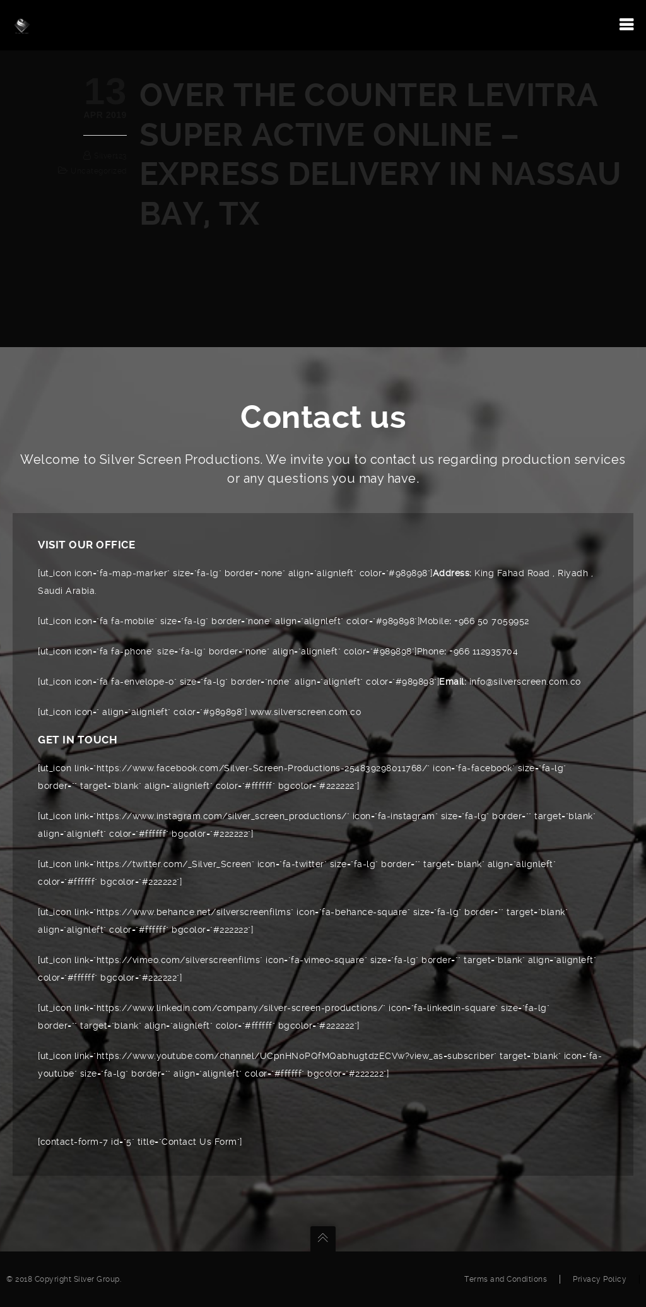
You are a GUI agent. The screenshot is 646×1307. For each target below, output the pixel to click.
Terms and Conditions (505, 1279)
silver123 (110, 155)
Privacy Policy (599, 1279)
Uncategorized (99, 171)
